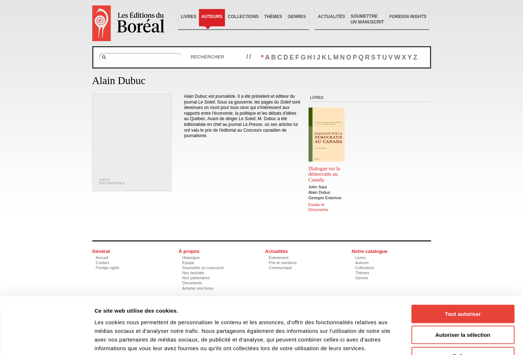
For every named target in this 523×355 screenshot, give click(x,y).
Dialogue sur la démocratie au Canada (324, 174)
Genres (297, 16)
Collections (243, 16)
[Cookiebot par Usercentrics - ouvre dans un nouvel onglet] (46, 341)
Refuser (463, 309)
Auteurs (211, 16)
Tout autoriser (463, 267)
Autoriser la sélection (463, 288)
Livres (188, 16)
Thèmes (273, 16)
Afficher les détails (397, 341)
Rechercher (207, 57)
